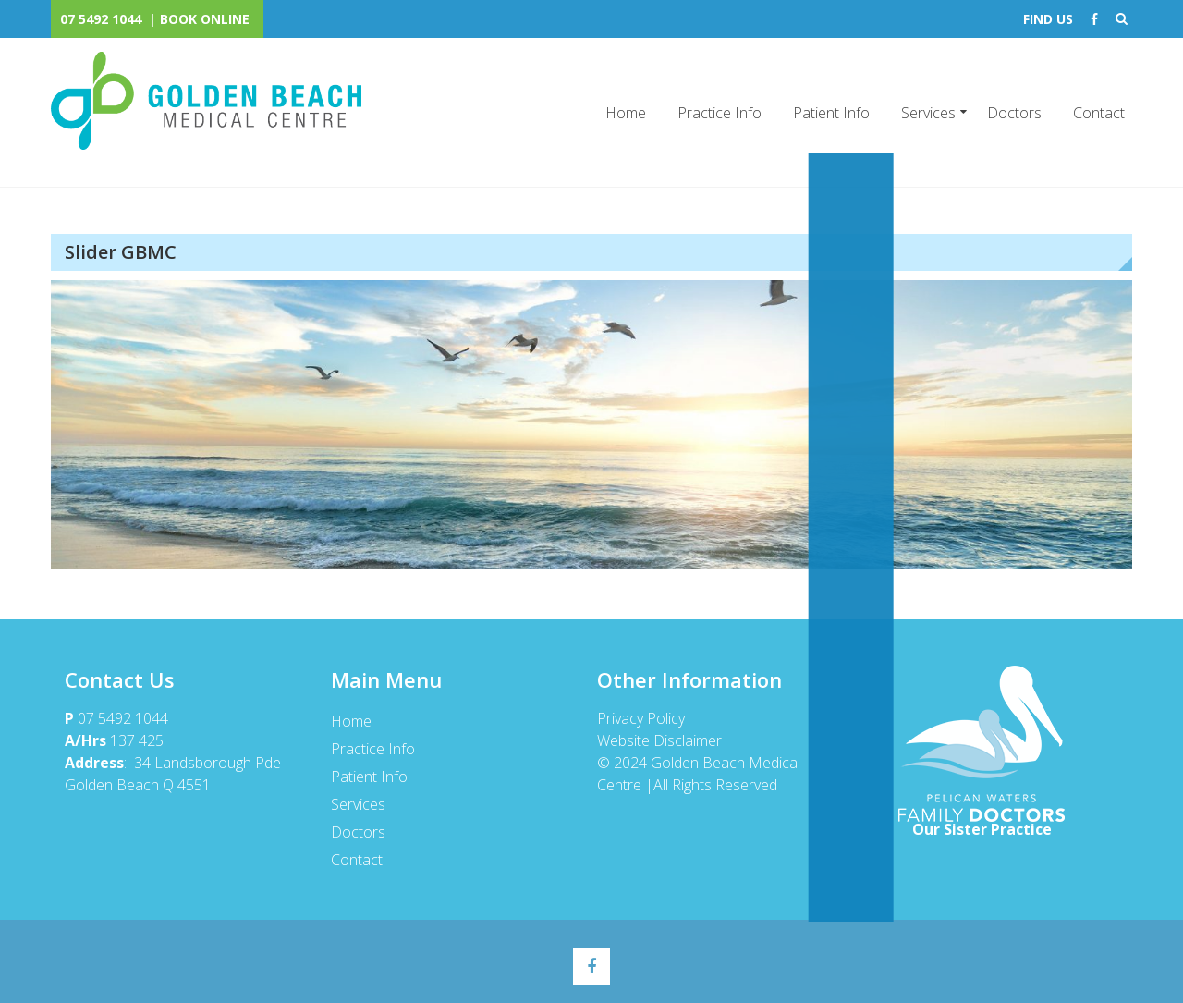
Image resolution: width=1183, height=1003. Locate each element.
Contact (1099, 113)
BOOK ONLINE (205, 19)
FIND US (1048, 19)
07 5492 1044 (100, 19)
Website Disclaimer (658, 740)
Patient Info (831, 113)
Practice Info (719, 113)
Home (625, 113)
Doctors (1014, 113)
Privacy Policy (642, 718)
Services (928, 113)
